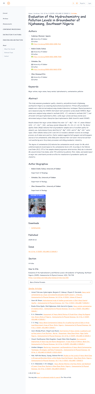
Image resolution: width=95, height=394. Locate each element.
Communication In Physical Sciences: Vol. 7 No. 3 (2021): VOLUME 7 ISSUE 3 (63, 303)
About (4, 45)
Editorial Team (8, 52)
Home (30, 13)
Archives (5, 18)
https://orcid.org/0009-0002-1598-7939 (47, 57)
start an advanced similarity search (49, 377)
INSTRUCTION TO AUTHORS (12, 35)
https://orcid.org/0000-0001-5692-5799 (47, 69)
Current (5, 13)
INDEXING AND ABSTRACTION (13, 40)
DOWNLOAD (35, 228)
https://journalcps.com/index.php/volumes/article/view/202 (48, 278)
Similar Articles (35, 288)
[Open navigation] (4, 3)
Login (89, 3)
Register (82, 3)
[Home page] (8, 3)
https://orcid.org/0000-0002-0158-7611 (47, 44)
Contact (6, 56)
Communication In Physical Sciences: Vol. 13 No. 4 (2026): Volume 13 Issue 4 (56, 297)
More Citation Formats (37, 282)
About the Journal (9, 49)
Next (38, 373)
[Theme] (76, 3)
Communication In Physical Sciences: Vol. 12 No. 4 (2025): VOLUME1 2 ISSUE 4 (57, 344)
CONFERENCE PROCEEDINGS (12, 29)
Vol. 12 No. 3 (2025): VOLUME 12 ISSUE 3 (55, 13)
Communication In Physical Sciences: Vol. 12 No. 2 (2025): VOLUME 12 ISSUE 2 (64, 336)
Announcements (7, 24)
